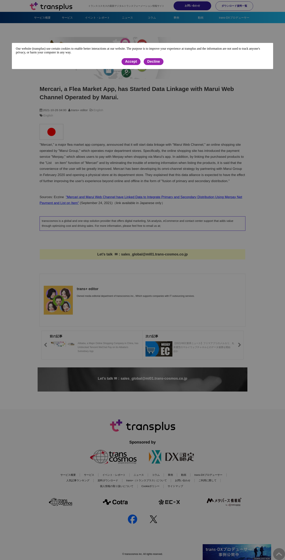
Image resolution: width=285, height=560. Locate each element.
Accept (131, 61)
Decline (153, 61)
